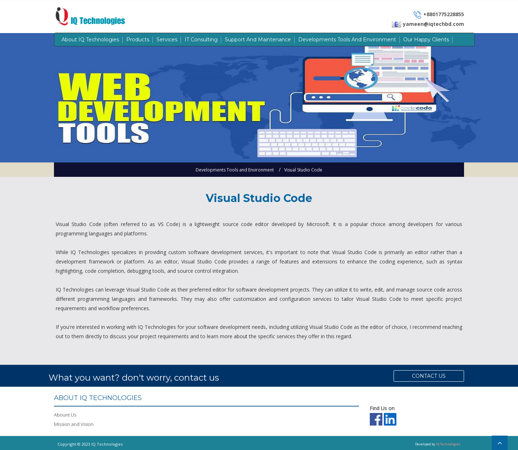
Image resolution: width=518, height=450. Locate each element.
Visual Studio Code (303, 170)
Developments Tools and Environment (347, 39)
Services (166, 39)
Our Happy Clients (426, 39)
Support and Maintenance (258, 39)
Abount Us (65, 415)
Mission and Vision (74, 424)
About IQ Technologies (90, 39)
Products (137, 39)
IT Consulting (201, 39)
